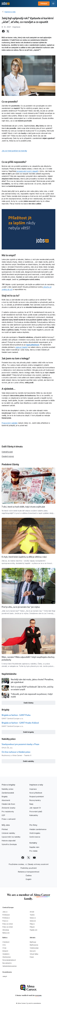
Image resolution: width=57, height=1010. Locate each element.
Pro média (33, 851)
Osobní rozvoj (8, 456)
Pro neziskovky (8, 812)
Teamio (32, 915)
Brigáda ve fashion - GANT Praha (16, 715)
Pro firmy (33, 825)
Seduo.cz (33, 918)
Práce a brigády (8, 785)
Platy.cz (32, 924)
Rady (31, 804)
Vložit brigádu (34, 833)
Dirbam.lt (5, 951)
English (28, 879)
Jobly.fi (4, 976)
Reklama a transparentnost (28, 872)
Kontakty (33, 843)
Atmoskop (5, 930)
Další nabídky (28, 761)
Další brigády (28, 732)
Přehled (5, 829)
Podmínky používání (28, 868)
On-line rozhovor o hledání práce (16, 752)
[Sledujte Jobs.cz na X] (28, 858)
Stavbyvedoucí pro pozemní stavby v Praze (20, 744)
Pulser (32, 957)
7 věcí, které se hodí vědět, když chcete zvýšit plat (23, 506)
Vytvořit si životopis (9, 844)
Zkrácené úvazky (8, 808)
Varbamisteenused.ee (9, 966)
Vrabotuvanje (34, 948)
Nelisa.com (6, 933)
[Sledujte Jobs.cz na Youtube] (34, 858)
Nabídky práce (7, 789)
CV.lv (4, 945)
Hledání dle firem (8, 804)
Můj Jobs (6, 825)
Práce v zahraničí (9, 819)
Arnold (32, 912)
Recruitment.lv (7, 963)
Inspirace (33, 789)
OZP (3, 815)
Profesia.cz (6, 918)
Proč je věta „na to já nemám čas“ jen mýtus (21, 607)
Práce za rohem (7, 927)
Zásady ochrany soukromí (38, 864)
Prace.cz (5, 921)
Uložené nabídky (8, 833)
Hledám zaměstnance (37, 829)
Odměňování (7, 452)
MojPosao (33, 942)
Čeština (28, 875)
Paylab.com (33, 930)
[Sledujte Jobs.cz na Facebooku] (23, 858)
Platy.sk (32, 927)
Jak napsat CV (35, 808)
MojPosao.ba (34, 945)
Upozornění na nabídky (11, 837)
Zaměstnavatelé (8, 793)
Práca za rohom (7, 924)
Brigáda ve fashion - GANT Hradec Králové (20, 722)
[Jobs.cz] (6, 3)
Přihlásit (44, 4)
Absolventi (6, 800)
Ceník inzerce (34, 837)
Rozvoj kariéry (35, 800)
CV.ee (4, 948)
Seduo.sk (33, 921)
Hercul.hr (33, 951)
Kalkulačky (33, 815)
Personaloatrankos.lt (9, 960)
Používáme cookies (16, 864)
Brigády (5, 796)
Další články (28, 703)
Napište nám (34, 847)
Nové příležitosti (35, 793)
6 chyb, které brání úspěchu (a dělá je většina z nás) (24, 556)
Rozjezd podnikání (36, 796)
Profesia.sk (6, 915)
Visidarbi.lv (5, 954)
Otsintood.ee (6, 957)
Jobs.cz (4, 912)
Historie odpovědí (8, 841)
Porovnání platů (35, 812)
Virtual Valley (34, 954)
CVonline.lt (5, 942)
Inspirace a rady (10, 12)
